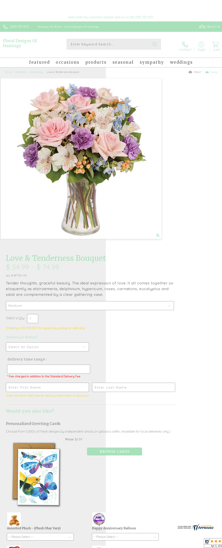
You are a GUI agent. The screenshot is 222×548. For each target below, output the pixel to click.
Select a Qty (121, 150)
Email (211, 69)
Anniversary (36, 68)
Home (8, 68)
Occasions (20, 68)
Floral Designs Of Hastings (20, 43)
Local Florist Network (181, 545)
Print (195, 69)
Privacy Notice (153, 545)
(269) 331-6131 (19, 27)
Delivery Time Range (131, 191)
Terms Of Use (130, 545)
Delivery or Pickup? (127, 169)
